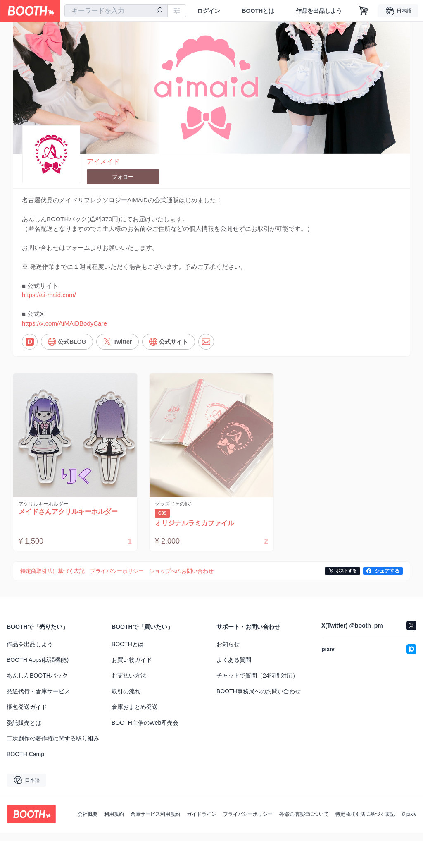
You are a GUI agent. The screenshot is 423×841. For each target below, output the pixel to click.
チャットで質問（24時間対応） (257, 683)
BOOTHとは (258, 11)
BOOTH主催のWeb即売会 (145, 731)
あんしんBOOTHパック (37, 683)
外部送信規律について (304, 822)
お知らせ (228, 652)
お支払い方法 (129, 683)
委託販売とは (24, 731)
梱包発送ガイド (27, 715)
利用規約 (114, 822)
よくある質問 (233, 668)
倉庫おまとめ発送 (135, 715)
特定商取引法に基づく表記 (365, 822)
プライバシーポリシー (248, 822)
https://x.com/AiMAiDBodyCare (64, 329)
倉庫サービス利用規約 (155, 822)
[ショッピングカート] (363, 11)
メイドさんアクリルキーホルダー (69, 519)
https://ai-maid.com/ (49, 299)
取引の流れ (126, 699)
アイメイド (103, 161)
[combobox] (116, 10)
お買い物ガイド (132, 668)
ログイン (208, 11)
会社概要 (87, 822)
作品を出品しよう (319, 11)
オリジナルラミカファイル (196, 531)
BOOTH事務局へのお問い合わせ (258, 699)
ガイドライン (201, 822)
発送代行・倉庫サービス (38, 699)
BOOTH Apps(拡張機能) (38, 668)
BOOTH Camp (25, 762)
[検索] (159, 11)
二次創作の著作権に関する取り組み (53, 746)
